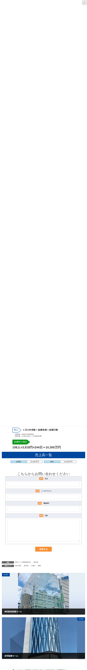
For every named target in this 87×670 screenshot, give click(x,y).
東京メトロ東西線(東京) (23, 566)
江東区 (33, 569)
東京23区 (18, 569)
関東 (39, 569)
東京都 (36, 566)
